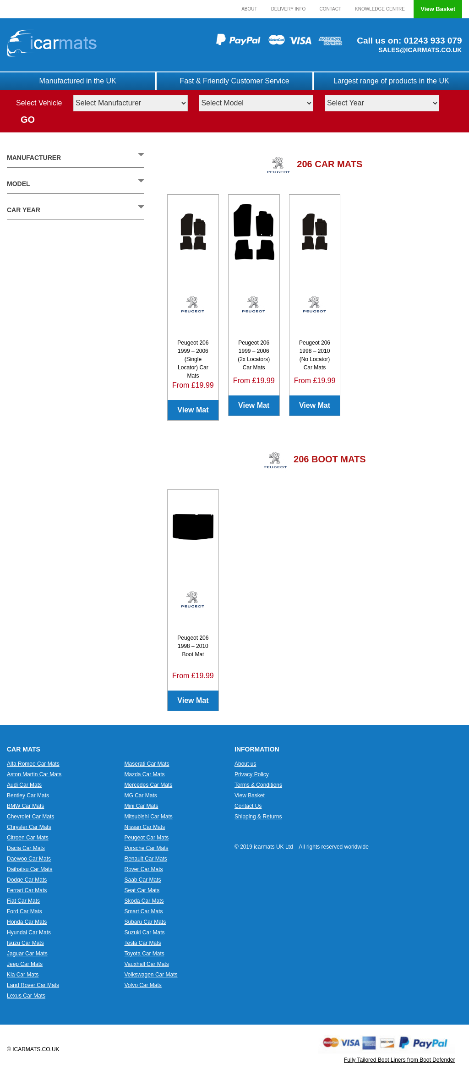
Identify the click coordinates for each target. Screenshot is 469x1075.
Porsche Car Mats (147, 848)
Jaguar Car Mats (27, 953)
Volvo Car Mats (143, 985)
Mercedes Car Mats (149, 785)
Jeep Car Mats (25, 964)
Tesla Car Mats (143, 943)
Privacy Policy (251, 774)
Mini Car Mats (141, 806)
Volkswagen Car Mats (151, 974)
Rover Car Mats (144, 869)
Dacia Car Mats (26, 848)
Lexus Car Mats (26, 996)
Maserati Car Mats (147, 764)
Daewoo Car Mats (29, 859)
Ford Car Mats (24, 911)
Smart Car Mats (144, 911)
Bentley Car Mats (28, 795)
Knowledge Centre (380, 8)
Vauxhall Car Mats (147, 964)
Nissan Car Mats (145, 827)
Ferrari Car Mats (27, 890)
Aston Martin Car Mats (34, 774)
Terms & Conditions (258, 785)
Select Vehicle (39, 103)
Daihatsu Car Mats (29, 869)
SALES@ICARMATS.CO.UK (420, 50)
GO (28, 120)
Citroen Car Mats (28, 837)
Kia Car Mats (22, 974)
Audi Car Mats (24, 785)
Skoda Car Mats (144, 901)
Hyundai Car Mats (29, 932)
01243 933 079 (431, 40)
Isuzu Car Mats (25, 943)
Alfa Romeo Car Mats (33, 764)
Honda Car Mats (27, 922)
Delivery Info (288, 8)
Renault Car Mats (146, 859)
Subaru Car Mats (145, 922)
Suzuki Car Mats (145, 932)
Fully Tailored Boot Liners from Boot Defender (399, 1060)
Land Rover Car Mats (33, 985)
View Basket (437, 8)
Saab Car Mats (143, 880)
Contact (330, 8)
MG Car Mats (141, 795)
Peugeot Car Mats (147, 837)
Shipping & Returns (258, 816)
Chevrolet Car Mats (30, 816)
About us (245, 764)
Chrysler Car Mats (29, 827)
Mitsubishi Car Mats (149, 816)
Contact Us (248, 806)
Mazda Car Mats (145, 774)
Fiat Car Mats (23, 901)
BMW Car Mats (25, 806)
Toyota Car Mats (144, 953)
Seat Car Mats (142, 890)
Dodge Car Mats (27, 880)
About (249, 8)
